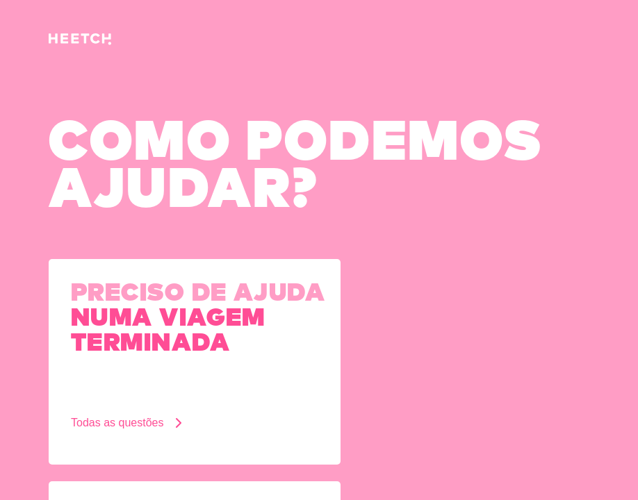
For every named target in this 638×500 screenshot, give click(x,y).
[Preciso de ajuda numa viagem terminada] (195, 362)
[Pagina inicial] (80, 41)
